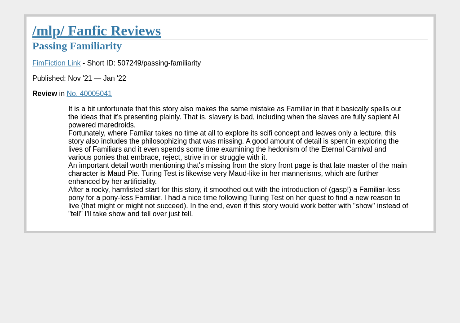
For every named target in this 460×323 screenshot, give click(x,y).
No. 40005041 (89, 93)
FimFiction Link (56, 63)
